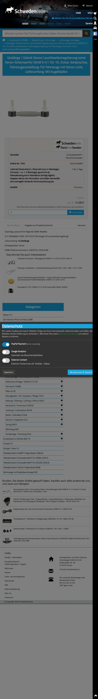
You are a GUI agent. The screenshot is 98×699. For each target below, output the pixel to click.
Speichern (8, 372)
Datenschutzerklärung (68, 333)
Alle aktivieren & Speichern (82, 372)
